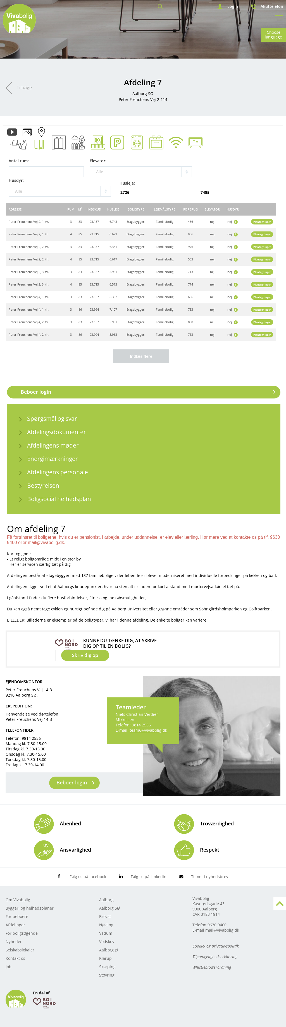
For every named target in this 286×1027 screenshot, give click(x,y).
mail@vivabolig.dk (222, 930)
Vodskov (106, 941)
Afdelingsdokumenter (56, 432)
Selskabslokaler (20, 950)
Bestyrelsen (43, 485)
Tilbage (24, 87)
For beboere (17, 916)
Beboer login (36, 391)
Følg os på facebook (88, 876)
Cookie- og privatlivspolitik (215, 946)
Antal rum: (19, 160)
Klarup (105, 958)
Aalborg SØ (109, 908)
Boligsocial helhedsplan (59, 499)
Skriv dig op (85, 655)
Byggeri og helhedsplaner (30, 908)
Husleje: (127, 183)
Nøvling (106, 924)
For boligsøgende (22, 933)
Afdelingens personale (57, 472)
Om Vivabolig (18, 899)
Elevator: (98, 160)
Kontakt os (15, 958)
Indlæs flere (141, 356)
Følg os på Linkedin (148, 876)
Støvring (107, 975)
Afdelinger (15, 924)
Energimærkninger (52, 459)
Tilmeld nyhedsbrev (209, 876)
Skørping (107, 966)
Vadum (105, 933)
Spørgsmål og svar (52, 418)
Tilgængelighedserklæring (214, 956)
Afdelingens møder (53, 445)
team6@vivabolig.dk (148, 730)
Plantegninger (262, 222)
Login (232, 6)
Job (8, 966)
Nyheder (14, 941)
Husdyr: (16, 180)
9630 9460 (217, 924)
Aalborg (106, 899)
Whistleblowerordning (211, 967)
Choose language (273, 35)
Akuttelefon (272, 6)
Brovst (105, 916)
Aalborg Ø (108, 950)
